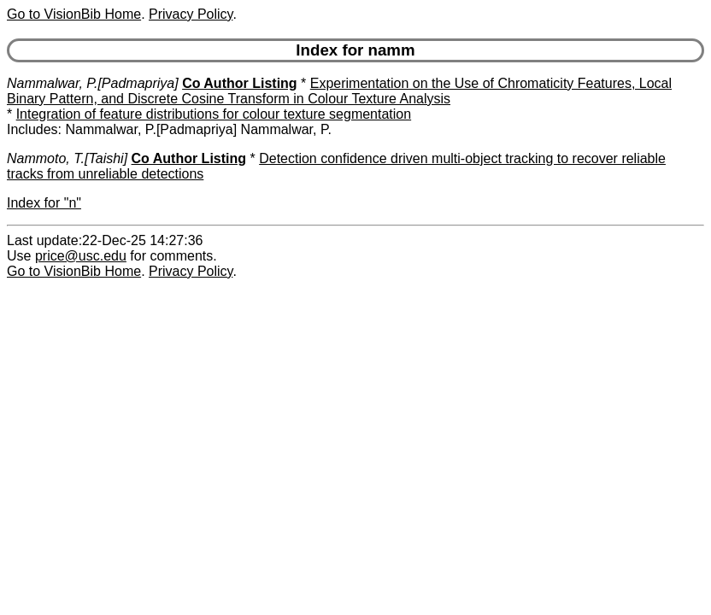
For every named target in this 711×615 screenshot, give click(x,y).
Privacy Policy (190, 14)
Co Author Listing (239, 83)
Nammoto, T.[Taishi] (67, 158)
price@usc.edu (80, 256)
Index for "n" (44, 203)
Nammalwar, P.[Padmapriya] (93, 83)
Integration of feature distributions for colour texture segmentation (213, 114)
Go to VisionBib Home (74, 14)
